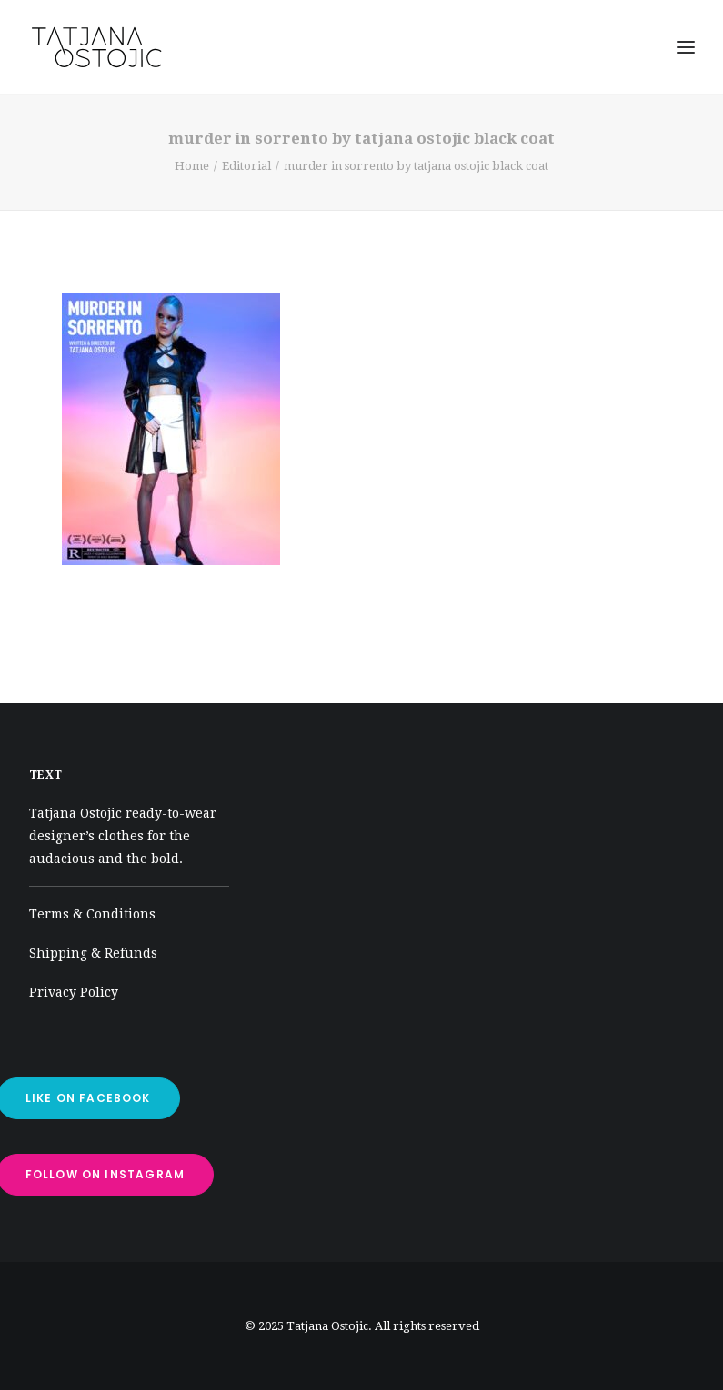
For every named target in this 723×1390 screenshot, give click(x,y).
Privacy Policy (73, 992)
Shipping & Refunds (93, 953)
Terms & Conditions (92, 914)
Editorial (246, 166)
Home (192, 166)
